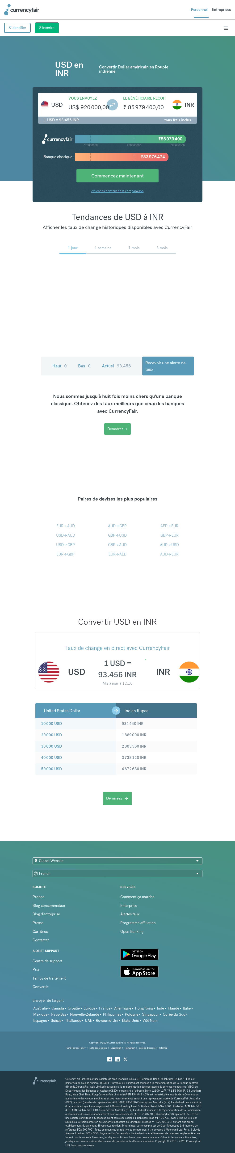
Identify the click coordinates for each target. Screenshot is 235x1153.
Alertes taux (130, 914)
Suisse (56, 1020)
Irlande (173, 1008)
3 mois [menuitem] (162, 247)
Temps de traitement (49, 978)
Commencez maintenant (117, 176)
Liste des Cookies (98, 1047)
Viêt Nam (150, 1020)
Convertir (40, 986)
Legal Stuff (116, 1047)
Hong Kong (144, 1008)
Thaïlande (73, 1020)
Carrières (40, 931)
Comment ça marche (137, 896)
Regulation (130, 1047)
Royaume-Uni (107, 1020)
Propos (38, 896)
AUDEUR (169, 554)
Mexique (40, 1014)
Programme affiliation (138, 922)
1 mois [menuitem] (133, 247)
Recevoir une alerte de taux (165, 366)
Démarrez (117, 428)
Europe (89, 1008)
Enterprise (128, 905)
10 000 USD (51, 723)
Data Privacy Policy (76, 1047)
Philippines (112, 1014)
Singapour (150, 1014)
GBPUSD (117, 535)
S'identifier (17, 27)
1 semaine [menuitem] (103, 247)
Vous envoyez (82, 98)
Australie (40, 1008)
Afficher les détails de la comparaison (117, 191)
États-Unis (130, 1020)
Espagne (40, 1020)
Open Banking (131, 931)
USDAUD (65, 535)
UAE (88, 1020)
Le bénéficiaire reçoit (144, 98)
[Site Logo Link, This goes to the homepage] (21, 9)
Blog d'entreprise (46, 914)
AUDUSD (169, 544)
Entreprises (221, 9)
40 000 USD (51, 757)
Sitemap (163, 1047)
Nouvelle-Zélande (84, 1014)
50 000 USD (51, 768)
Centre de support (47, 961)
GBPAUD (117, 544)
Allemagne (122, 1008)
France (104, 1008)
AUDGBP (117, 525)
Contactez (41, 940)
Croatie (74, 1008)
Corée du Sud (174, 1014)
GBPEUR (169, 535)
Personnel (199, 9)
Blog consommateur (49, 905)
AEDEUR (169, 525)
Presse (38, 922)
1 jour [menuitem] (73, 247)
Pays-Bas (58, 1014)
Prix (36, 969)
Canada (57, 1008)
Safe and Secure (147, 1047)
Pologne (131, 1014)
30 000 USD (51, 746)
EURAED (117, 554)
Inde (160, 1008)
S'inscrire (47, 27)
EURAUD (65, 525)
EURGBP (65, 554)
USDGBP (65, 544)
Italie (187, 1008)
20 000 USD (51, 734)
